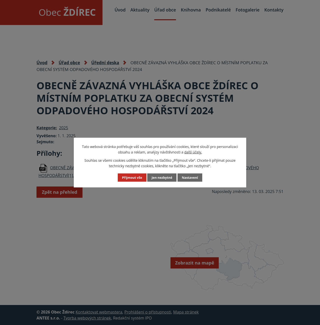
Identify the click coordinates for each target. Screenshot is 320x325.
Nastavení (191, 177)
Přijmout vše (131, 177)
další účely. (193, 152)
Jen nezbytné (162, 177)
